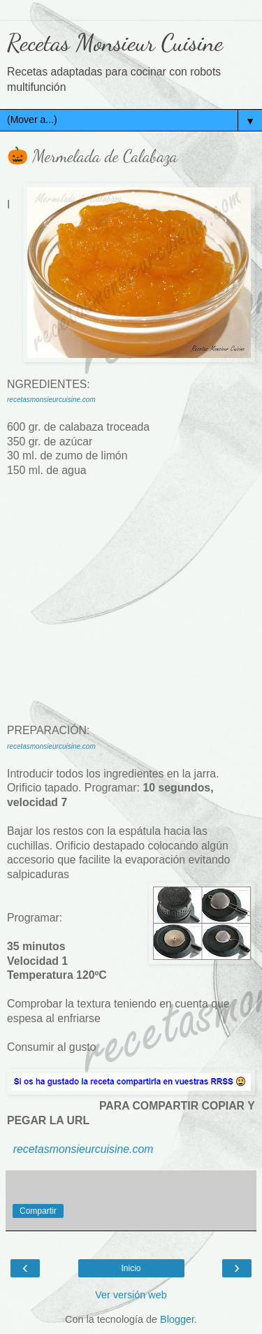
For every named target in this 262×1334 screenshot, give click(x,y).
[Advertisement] (131, 622)
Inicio (130, 1268)
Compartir (38, 1211)
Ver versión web (130, 1294)
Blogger (177, 1319)
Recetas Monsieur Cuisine (115, 42)
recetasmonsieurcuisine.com (51, 399)
